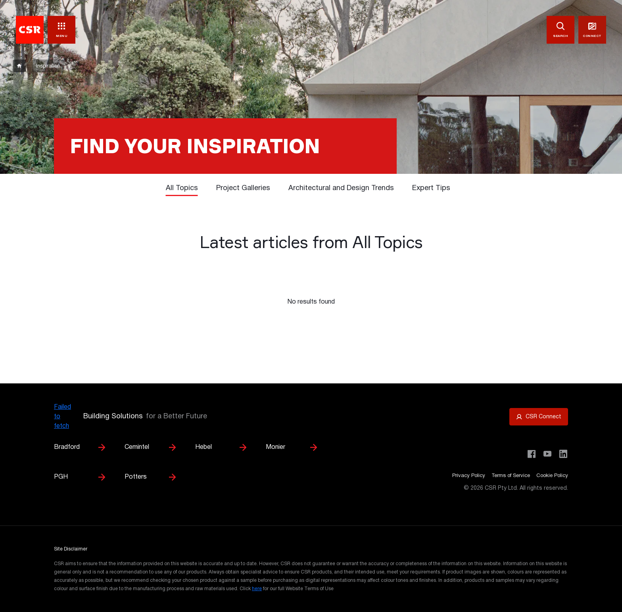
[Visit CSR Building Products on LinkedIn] (563, 454)
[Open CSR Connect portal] (538, 416)
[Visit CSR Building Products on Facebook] (531, 454)
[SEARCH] (560, 29)
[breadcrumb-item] (19, 66)
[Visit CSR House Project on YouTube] (547, 454)
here (257, 589)
